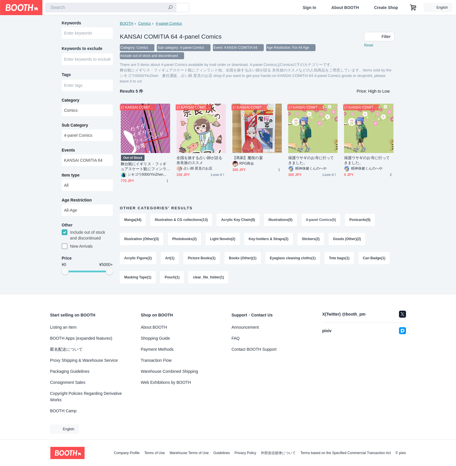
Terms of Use (154, 453)
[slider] (65, 271)
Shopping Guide (155, 338)
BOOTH (126, 23)
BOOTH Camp (63, 411)
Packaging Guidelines (69, 371)
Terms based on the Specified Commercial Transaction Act (345, 453)
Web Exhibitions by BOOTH (166, 382)
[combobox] (110, 7)
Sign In (309, 8)
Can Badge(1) (374, 258)
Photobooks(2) (184, 239)
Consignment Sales (67, 382)
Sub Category (75, 125)
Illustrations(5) (280, 220)
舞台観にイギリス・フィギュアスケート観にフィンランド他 (143, 166)
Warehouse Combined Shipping (169, 371)
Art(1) (169, 258)
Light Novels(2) (222, 239)
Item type (70, 175)
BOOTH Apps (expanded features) (81, 338)
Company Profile (127, 453)
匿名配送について (66, 349)
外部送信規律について (278, 453)
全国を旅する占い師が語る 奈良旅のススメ (199, 160)
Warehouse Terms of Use (189, 453)
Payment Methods (157, 349)
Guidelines (221, 453)
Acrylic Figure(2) (138, 258)
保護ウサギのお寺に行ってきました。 (311, 160)
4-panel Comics (169, 23)
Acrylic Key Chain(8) (238, 220)
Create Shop (386, 8)
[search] (170, 8)
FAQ (235, 338)
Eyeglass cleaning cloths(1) (293, 258)
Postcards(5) (359, 220)
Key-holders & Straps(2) (268, 239)
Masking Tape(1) (137, 277)
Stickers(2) (311, 239)
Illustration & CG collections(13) (181, 220)
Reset (368, 45)
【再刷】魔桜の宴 (247, 158)
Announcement (245, 327)
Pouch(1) (172, 277)
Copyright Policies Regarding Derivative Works (86, 396)
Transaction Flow (156, 360)
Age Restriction (77, 200)
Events (68, 150)
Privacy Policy (245, 453)
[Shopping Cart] (413, 7)
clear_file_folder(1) (208, 277)
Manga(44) (132, 220)
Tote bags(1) (339, 258)
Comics (144, 23)
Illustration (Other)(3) (141, 239)
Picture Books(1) (201, 258)
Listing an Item (63, 327)
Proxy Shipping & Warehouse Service (84, 360)
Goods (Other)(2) (347, 239)
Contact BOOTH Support (254, 349)
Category (70, 100)
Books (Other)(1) (242, 258)
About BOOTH (345, 8)
